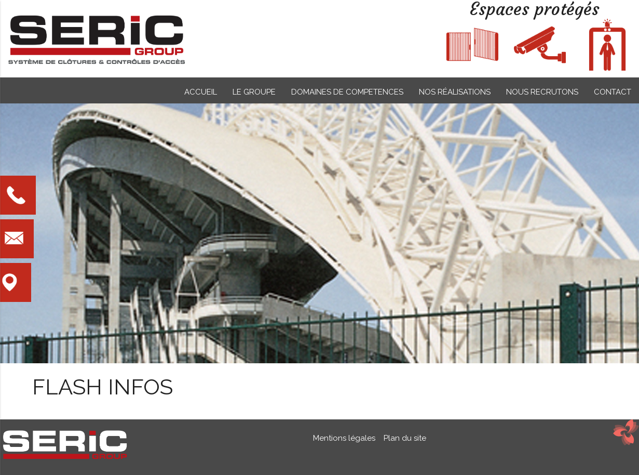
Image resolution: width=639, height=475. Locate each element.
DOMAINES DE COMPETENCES (347, 92)
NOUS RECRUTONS (542, 92)
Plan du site (402, 438)
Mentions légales (345, 438)
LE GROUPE (254, 92)
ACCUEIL (200, 92)
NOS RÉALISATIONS (455, 92)
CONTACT (612, 92)
